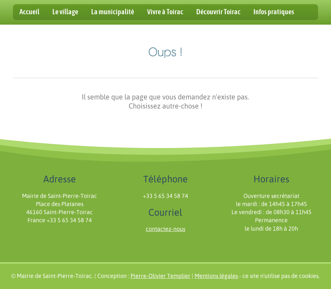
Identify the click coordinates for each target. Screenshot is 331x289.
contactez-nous (165, 229)
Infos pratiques (273, 12)
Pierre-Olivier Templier (160, 276)
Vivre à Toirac (165, 12)
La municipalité (112, 12)
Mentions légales (216, 276)
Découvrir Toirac (218, 12)
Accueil (29, 12)
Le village (65, 12)
